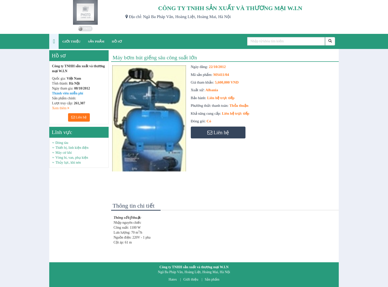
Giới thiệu (190, 279)
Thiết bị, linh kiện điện (71, 148)
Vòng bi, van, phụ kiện (71, 157)
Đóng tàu (61, 143)
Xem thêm (60, 108)
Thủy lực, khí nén (68, 162)
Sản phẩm (212, 279)
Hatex (173, 279)
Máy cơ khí (63, 153)
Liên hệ (79, 117)
